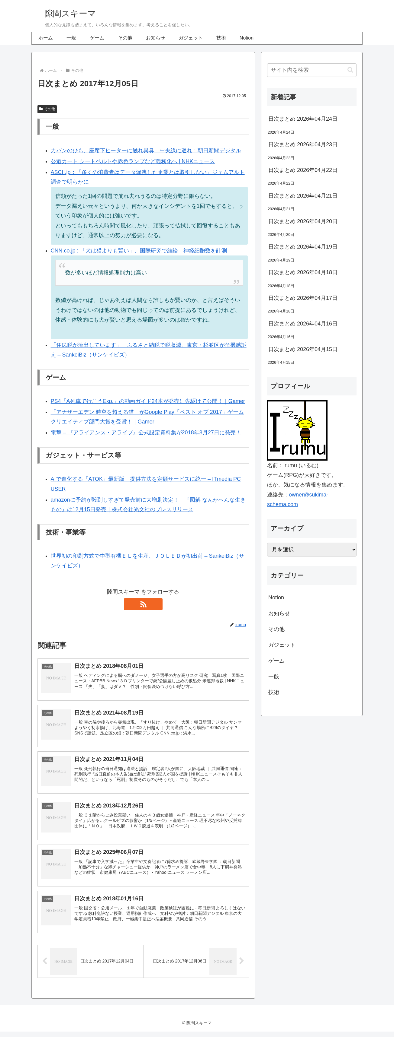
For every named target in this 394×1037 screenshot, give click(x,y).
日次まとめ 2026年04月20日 (302, 221)
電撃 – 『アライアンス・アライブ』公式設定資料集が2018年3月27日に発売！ (146, 433)
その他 (47, 109)
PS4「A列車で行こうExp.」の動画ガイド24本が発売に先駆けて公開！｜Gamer (148, 401)
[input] (312, 70)
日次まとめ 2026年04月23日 (302, 144)
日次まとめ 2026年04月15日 (302, 349)
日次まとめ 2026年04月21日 (302, 196)
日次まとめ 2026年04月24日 (302, 119)
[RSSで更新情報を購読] (143, 604)
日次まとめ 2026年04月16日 (302, 324)
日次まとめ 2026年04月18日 (302, 272)
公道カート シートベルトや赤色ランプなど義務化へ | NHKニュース (133, 161)
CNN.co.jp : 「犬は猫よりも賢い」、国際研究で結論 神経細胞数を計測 (139, 251)
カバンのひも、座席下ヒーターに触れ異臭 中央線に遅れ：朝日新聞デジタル (146, 150)
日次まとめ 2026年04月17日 (302, 298)
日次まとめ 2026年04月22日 (302, 170)
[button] (350, 69)
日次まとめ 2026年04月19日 (302, 247)
